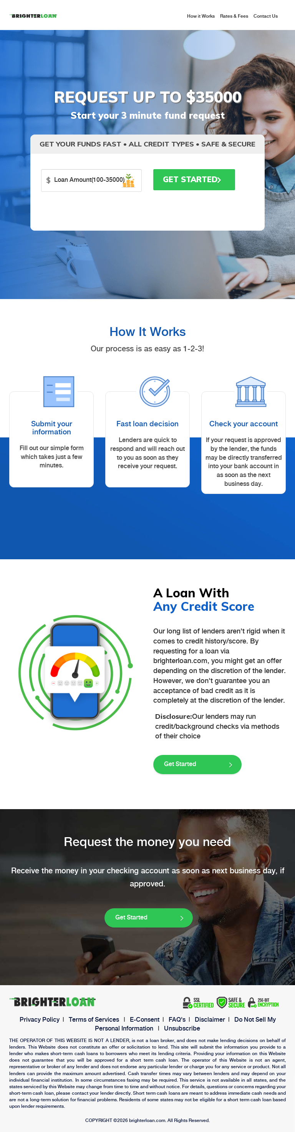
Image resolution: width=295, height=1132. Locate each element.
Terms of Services (94, 1020)
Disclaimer (210, 1020)
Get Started (192, 179)
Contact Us (266, 16)
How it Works (201, 16)
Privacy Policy (40, 1020)
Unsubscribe (182, 1029)
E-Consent (144, 1020)
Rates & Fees (234, 16)
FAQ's (177, 1020)
